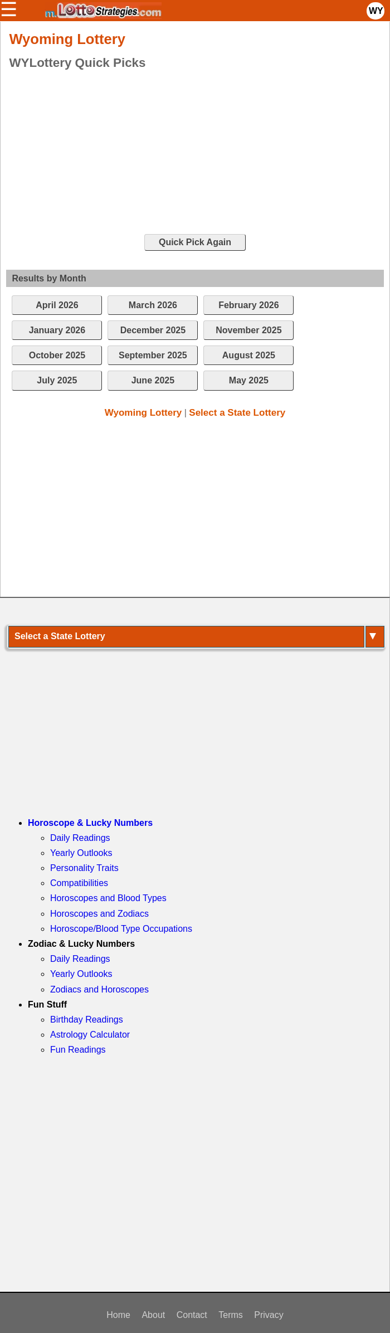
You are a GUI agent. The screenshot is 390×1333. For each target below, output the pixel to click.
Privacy (268, 1315)
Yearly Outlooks (81, 853)
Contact (192, 1315)
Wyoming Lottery (143, 412)
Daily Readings (80, 838)
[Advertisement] (186, 153)
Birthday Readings (86, 1019)
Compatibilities (79, 883)
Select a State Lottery (237, 412)
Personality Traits (84, 868)
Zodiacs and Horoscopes (99, 989)
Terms (230, 1315)
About (153, 1315)
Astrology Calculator (90, 1034)
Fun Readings (78, 1049)
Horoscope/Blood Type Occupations (121, 928)
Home (118, 1315)
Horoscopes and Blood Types (108, 898)
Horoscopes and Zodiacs (99, 913)
